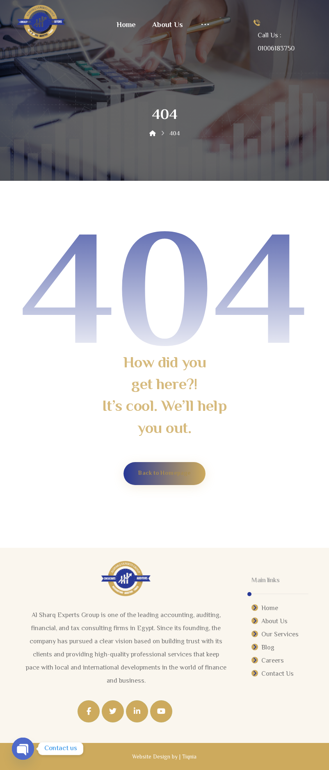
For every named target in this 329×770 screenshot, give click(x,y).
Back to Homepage (164, 473)
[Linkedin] (137, 711)
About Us (269, 622)
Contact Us (272, 674)
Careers (267, 661)
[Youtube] (161, 711)
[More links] (205, 25)
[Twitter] (113, 711)
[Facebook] (89, 711)
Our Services (275, 635)
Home (264, 609)
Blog (262, 648)
